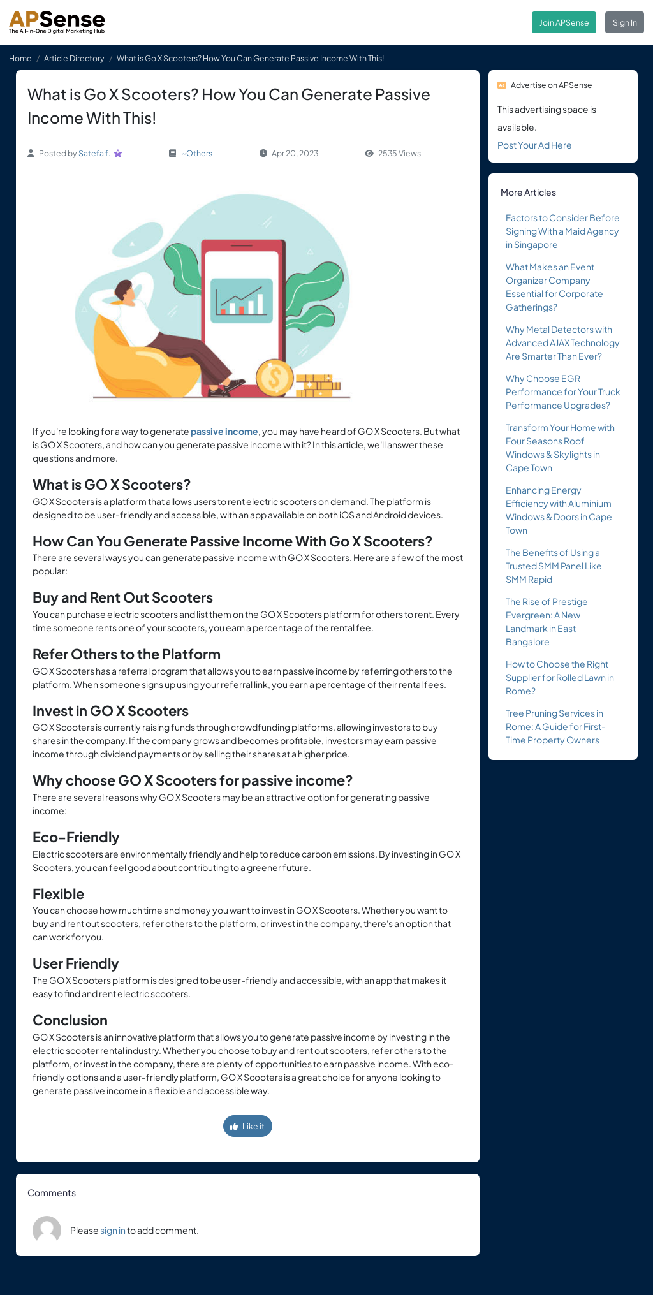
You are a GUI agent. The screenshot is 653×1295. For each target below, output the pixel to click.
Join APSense (564, 22)
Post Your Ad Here (534, 144)
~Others (197, 153)
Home (20, 58)
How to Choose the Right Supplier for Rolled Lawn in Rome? (560, 677)
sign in (113, 1230)
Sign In (625, 22)
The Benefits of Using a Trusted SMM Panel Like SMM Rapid (554, 565)
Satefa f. (94, 153)
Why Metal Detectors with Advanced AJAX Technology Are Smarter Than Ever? (563, 342)
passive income (224, 431)
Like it (247, 1126)
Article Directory (74, 58)
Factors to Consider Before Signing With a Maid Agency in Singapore (563, 231)
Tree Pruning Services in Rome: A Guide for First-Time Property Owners (556, 726)
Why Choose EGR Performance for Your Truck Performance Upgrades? (563, 391)
